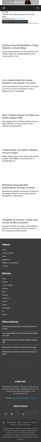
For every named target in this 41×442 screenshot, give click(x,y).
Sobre (4, 256)
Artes (4, 279)
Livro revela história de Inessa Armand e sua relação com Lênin (19, 81)
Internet (5, 295)
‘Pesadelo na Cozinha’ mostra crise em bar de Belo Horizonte (20, 221)
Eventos (5, 288)
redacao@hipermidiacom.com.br (23, 398)
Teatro (4, 305)
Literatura (5, 298)
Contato (5, 266)
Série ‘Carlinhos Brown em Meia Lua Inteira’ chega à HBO (20, 116)
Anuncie (12, 425)
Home (4, 250)
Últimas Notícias (8, 253)
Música (4, 301)
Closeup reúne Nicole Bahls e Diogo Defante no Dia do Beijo (20, 46)
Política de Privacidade (10, 263)
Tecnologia (6, 308)
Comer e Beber (7, 285)
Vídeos (4, 314)
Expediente (6, 259)
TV (3, 311)
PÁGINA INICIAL (19, 19)
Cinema (5, 282)
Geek (4, 292)
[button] (3, 8)
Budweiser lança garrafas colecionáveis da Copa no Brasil (18, 186)
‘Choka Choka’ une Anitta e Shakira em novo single (19, 347)
